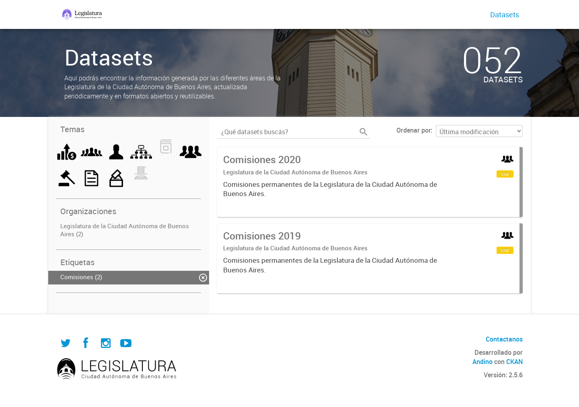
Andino (482, 361)
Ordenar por (413, 130)
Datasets (504, 14)
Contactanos (504, 339)
